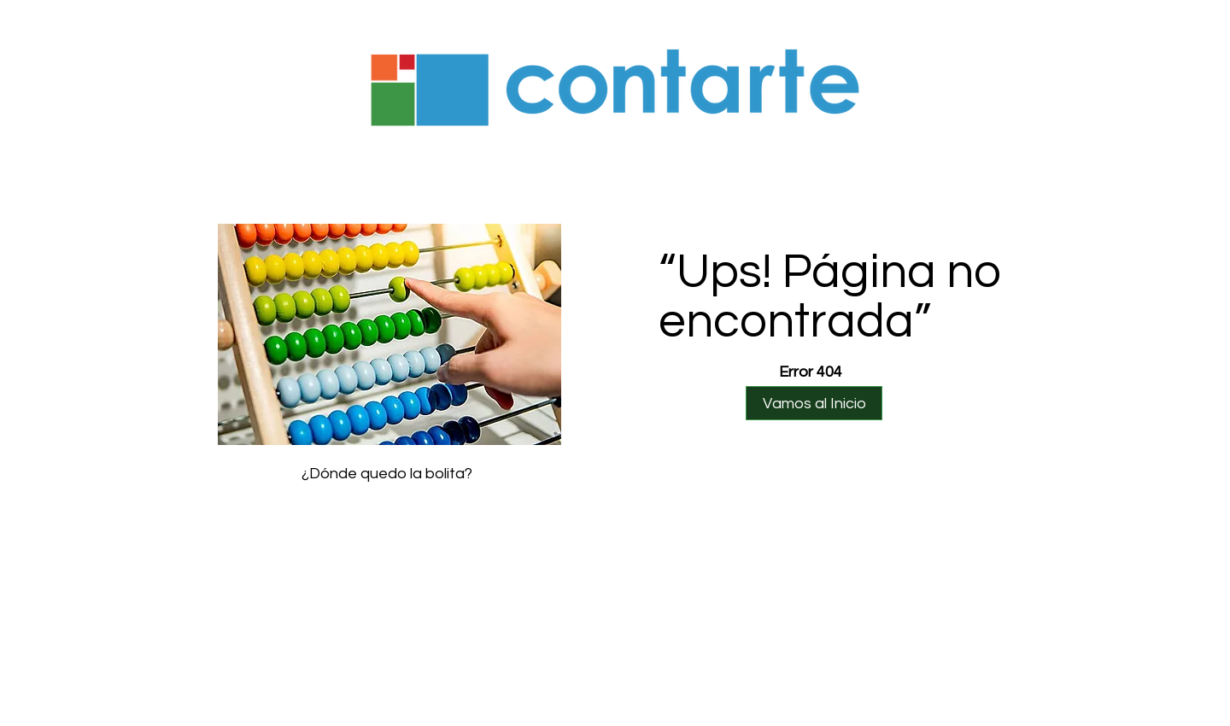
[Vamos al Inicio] (814, 403)
